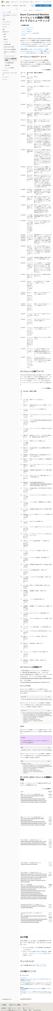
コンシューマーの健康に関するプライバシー (10, 1010)
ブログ (18, 1008)
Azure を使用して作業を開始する (43, 5)
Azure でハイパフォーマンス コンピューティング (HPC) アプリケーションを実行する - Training (35, 980)
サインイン (49, 1)
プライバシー (29, 1008)
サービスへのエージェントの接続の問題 (30, 33)
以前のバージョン (12, 1008)
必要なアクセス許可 (45, 171)
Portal (33, 5)
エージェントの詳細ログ (26, 31)
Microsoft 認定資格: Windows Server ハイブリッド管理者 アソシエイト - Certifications (36, 989)
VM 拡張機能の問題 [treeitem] (9, 62)
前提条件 (37, 320)
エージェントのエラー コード (27, 28)
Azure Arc (31, 10)
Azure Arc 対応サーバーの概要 (41, 49)
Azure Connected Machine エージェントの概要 (31, 51)
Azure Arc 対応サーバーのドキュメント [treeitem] (10, 15)
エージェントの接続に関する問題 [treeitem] (11, 59)
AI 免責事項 (3, 1008)
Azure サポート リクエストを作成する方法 (39, 953)
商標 (30, 1010)
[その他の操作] (50, 10)
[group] (36, 527)
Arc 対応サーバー (39, 10)
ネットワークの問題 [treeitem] (9, 67)
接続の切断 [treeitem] (7, 65)
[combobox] (9, 12)
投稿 (24, 1008)
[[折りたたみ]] (16, 9)
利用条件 (25, 1010)
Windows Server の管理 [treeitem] (9, 46)
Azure (25, 10)
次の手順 (23, 35)
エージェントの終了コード (27, 29)
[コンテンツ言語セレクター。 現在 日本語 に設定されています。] (4, 1005)
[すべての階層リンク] (21, 10)
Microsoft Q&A (26, 947)
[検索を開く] (44, 2)
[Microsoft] (2, 2)
